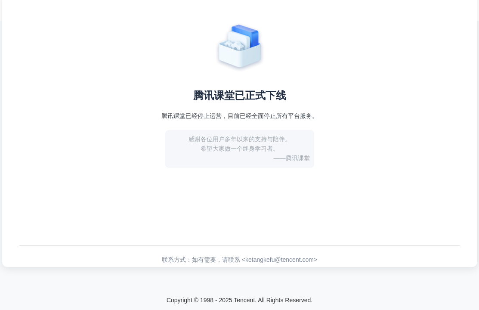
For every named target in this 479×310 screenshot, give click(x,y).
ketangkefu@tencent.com (279, 259)
